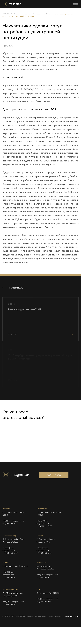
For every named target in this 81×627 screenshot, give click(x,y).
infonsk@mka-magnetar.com (43, 522)
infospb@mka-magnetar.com (8, 549)
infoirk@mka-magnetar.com (8, 573)
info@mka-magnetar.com (13, 521)
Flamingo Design (71, 616)
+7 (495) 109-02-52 (10, 524)
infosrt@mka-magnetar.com (43, 549)
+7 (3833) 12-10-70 (44, 526)
